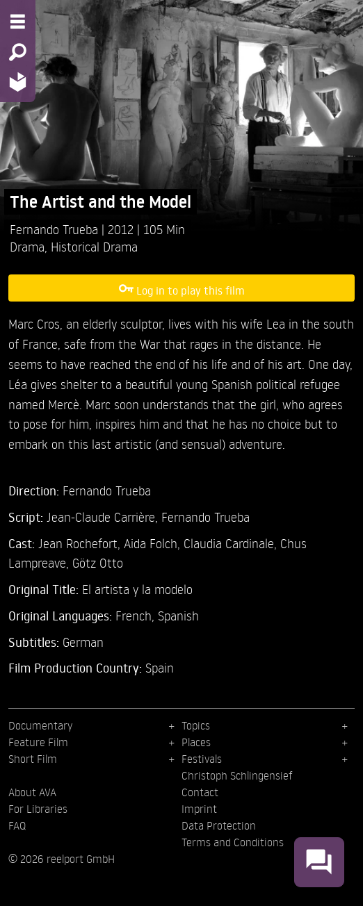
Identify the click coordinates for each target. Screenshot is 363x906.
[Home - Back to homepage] (17, 81)
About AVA (32, 792)
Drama (27, 246)
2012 (122, 229)
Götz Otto (97, 562)
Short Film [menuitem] (32, 759)
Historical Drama (94, 246)
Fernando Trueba (56, 229)
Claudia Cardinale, (232, 543)
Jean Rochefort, (81, 543)
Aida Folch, (154, 543)
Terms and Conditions (233, 842)
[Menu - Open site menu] (17, 21)
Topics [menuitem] (196, 725)
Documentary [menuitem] (40, 725)
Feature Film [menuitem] (38, 742)
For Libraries (37, 809)
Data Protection (219, 825)
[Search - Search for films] (17, 52)
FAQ (17, 825)
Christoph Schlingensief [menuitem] (237, 775)
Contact (200, 792)
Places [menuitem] (196, 742)
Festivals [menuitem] (202, 759)
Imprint (199, 809)
